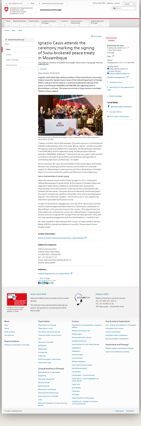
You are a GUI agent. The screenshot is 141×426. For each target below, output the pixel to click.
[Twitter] (42, 283)
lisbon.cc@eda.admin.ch (120, 73)
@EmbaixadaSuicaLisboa (121, 106)
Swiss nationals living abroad (48, 393)
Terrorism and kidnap (45, 342)
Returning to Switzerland (47, 389)
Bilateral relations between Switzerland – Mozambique (62, 238)
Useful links (76, 384)
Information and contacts (114, 328)
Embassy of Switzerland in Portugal (16, 345)
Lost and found (77, 358)
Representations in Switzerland (49, 372)
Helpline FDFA (102, 294)
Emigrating (42, 376)
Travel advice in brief (45, 328)
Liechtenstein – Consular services (83, 375)
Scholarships (76, 372)
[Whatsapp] (50, 283)
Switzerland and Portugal (99, 23)
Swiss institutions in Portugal (48, 396)
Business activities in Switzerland (116, 339)
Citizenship (76, 391)
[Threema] (47, 283)
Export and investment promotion (117, 352)
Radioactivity (42, 349)
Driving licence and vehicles (81, 338)
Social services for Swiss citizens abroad (85, 344)
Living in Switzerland (112, 332)
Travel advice (33, 23)
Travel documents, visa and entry (49, 335)
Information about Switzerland (116, 335)
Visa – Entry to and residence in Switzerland (120, 325)
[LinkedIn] (44, 283)
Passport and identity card (81, 331)
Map (110, 56)
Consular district (115, 112)
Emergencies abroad (79, 341)
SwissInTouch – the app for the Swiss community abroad (85, 403)
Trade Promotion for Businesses (83, 398)
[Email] (52, 283)
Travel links (42, 356)
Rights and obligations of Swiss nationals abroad (52, 404)
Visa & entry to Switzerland (79, 23)
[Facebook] (39, 283)
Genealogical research (79, 368)
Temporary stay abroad (46, 379)
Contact (110, 40)
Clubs (40, 400)
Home (6, 30)
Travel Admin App (44, 363)
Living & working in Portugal (50, 23)
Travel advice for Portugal (47, 325)
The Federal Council (16, 3)
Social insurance (77, 355)
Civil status (75, 395)
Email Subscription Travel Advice (49, 359)
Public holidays (115, 96)
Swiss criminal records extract (82, 365)
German (43, 69)
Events (6, 328)
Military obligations (79, 361)
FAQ (39, 339)
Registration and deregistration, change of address (87, 326)
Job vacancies (9, 335)
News (8, 23)
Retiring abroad (43, 386)
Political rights (77, 334)
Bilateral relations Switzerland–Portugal (119, 348)
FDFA (32, 3)
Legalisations (76, 348)
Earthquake (42, 346)
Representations (19, 23)
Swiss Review (76, 388)
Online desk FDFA (38, 294)
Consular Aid (42, 352)
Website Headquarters (117, 77)
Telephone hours (115, 82)
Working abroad (44, 382)
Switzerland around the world (52, 3)
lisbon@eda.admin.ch (119, 69)
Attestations (76, 351)
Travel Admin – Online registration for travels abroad (85, 380)
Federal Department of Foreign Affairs (55, 273)
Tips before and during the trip (49, 332)
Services (65, 23)
